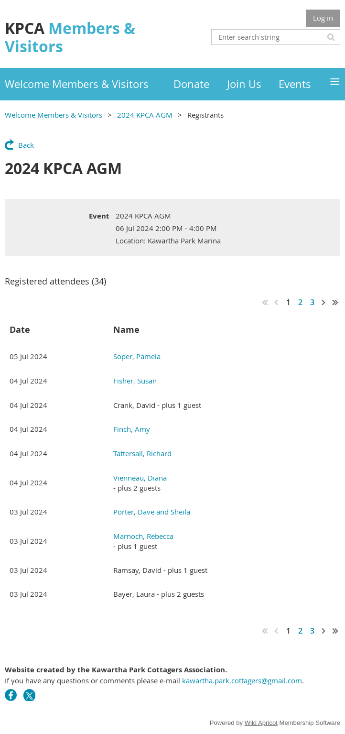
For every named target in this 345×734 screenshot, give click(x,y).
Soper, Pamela (137, 356)
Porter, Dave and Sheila (151, 511)
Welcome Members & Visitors (53, 115)
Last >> (335, 302)
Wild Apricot (261, 722)
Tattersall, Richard (142, 453)
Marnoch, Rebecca (143, 536)
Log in (323, 17)
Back (26, 145)
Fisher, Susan (135, 380)
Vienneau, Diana (140, 477)
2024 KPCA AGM (144, 115)
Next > (324, 302)
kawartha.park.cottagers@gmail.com (242, 680)
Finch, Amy (131, 429)
